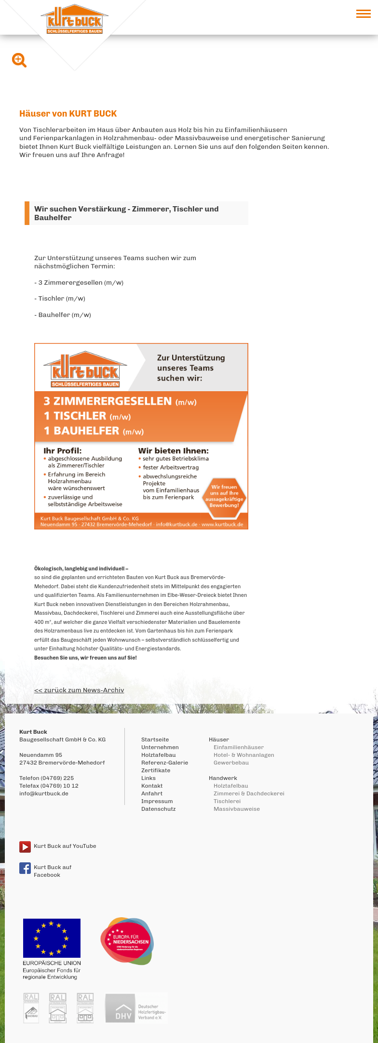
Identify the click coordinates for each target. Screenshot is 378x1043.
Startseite (155, 739)
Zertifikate (155, 770)
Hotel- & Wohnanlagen (244, 755)
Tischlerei (227, 801)
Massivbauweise (237, 808)
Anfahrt (151, 793)
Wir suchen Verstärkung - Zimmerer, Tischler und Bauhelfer (126, 213)
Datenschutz (158, 808)
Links (148, 778)
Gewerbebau (231, 762)
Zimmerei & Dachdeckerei (249, 793)
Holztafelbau (158, 755)
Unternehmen (160, 747)
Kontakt (151, 785)
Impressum (157, 801)
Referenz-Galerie (164, 762)
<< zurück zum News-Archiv (79, 690)
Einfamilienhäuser (239, 747)
